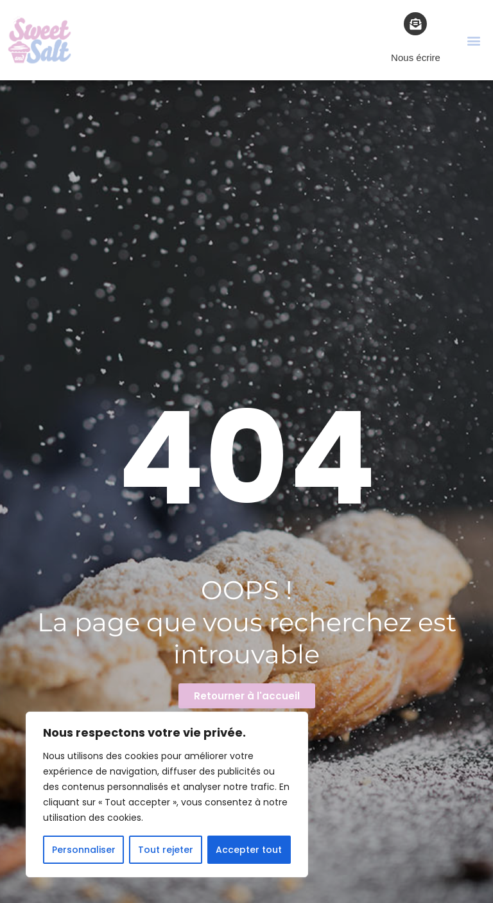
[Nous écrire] (415, 23)
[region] (167, 794)
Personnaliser (84, 849)
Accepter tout (249, 849)
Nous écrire (415, 57)
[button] (474, 40)
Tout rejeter (165, 849)
